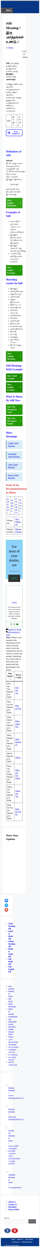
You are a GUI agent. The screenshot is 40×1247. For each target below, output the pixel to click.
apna (10, 986)
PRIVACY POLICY (27, 1242)
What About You (17, 724)
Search (6, 1218)
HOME (13, 1239)
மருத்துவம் (12, 1055)
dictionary (20, 505)
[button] (14, 132)
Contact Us (12, 1204)
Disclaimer (12, 1207)
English (11, 989)
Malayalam (12, 1022)
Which (17, 757)
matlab (10, 1024)
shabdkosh (12, 505)
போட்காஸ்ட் (13, 1047)
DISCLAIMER (29, 1239)
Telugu (10, 1037)
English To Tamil (14, 629)
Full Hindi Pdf (10, 961)
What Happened (18, 742)
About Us (12, 1202)
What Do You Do (18, 812)
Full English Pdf (11, 969)
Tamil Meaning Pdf (11, 926)
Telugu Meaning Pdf (11, 943)
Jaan (10, 1019)
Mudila (11, 1029)
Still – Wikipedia (18, 522)
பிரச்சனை (12, 1044)
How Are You (17, 690)
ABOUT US (20, 1239)
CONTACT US (16, 1242)
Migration (12, 1027)
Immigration (12, 1017)
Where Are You (17, 793)
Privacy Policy (13, 1209)
